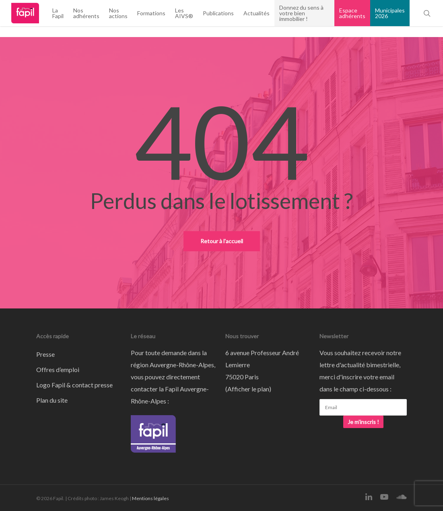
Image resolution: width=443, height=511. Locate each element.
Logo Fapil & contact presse (74, 385)
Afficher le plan (248, 389)
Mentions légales (150, 498)
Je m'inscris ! (363, 421)
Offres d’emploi (57, 369)
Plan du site (52, 400)
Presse (45, 354)
